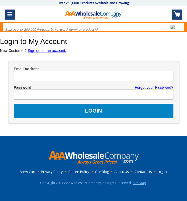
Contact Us (143, 171)
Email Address (27, 69)
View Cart (27, 171)
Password (22, 87)
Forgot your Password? (154, 87)
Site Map (139, 183)
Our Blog (102, 171)
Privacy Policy (52, 171)
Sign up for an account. (47, 50)
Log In (162, 171)
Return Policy (78, 171)
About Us (121, 171)
